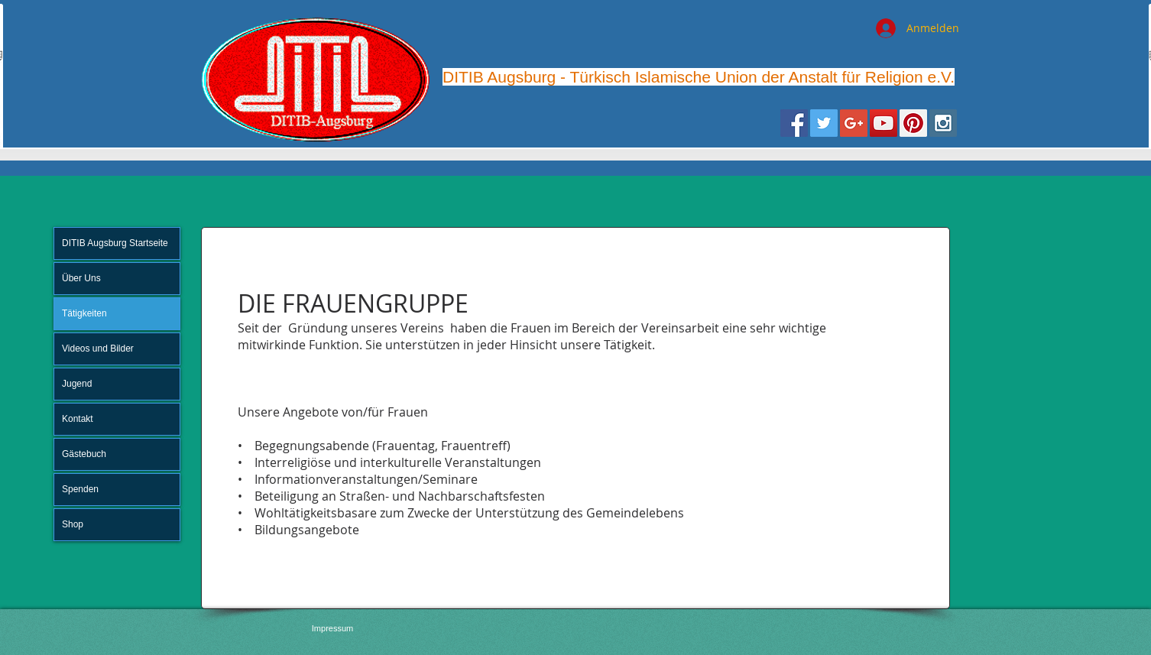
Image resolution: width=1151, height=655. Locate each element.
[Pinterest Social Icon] (913, 123)
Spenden (80, 489)
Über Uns (81, 278)
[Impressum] (332, 629)
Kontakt (77, 418)
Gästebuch (84, 454)
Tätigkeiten (84, 313)
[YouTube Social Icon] (883, 123)
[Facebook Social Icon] (794, 123)
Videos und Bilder (98, 348)
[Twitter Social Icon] (824, 123)
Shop (72, 524)
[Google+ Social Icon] (853, 123)
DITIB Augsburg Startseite (115, 243)
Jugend (77, 383)
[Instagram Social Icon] (943, 123)
